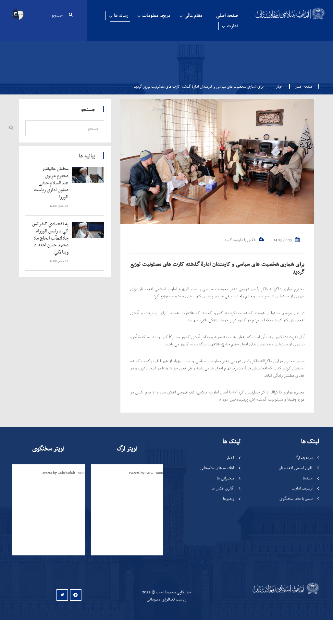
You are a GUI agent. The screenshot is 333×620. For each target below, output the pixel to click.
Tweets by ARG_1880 (146, 472)
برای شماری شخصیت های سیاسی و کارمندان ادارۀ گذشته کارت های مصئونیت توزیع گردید (217, 267)
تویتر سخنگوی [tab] (48, 448)
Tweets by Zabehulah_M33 (63, 472)
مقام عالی (193, 15)
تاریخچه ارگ (303, 457)
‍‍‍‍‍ (51, 182)
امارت (232, 26)
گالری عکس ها (223, 488)
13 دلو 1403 (287, 239)
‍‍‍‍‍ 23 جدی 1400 (59, 261)
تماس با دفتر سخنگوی (296, 498)
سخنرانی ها (225, 478)
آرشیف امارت (302, 488)
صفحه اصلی (227, 15)
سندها (308, 478)
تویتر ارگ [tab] (127, 448)
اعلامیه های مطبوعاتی (217, 467)
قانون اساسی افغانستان (296, 467)
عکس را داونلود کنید (244, 239)
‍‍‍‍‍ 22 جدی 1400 (59, 205)
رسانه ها (121, 15)
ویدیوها (228, 498)
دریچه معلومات (156, 15)
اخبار (279, 86)
